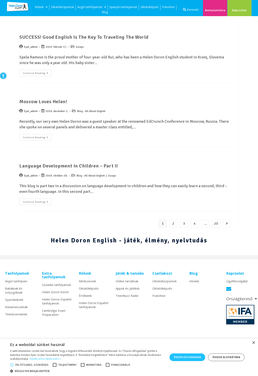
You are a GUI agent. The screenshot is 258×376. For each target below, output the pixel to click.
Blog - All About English (91, 111)
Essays (80, 47)
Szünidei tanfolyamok (56, 285)
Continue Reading (37, 72)
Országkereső (241, 299)
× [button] (253, 342)
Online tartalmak (127, 281)
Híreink (194, 281)
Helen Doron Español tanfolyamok (56, 301)
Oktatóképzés (149, 7)
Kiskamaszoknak (16, 307)
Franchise (168, 7)
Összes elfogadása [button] (187, 357)
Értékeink (85, 296)
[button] (3, 76)
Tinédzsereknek (16, 314)
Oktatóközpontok (62, 7)
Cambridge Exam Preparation (54, 312)
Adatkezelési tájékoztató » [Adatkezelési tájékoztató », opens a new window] (45, 358)
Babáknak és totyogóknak (13, 290)
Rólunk (41, 7)
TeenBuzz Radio (127, 296)
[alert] (129, 357)
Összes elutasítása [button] (226, 357)
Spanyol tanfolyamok (123, 7)
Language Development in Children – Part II (68, 166)
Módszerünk (87, 281)
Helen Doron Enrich (55, 292)
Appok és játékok (127, 288)
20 (216, 223)
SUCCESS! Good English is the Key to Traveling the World (84, 37)
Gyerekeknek (14, 300)
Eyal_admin (31, 47)
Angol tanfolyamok (91, 7)
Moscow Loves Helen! (43, 102)
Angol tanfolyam (16, 281)
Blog (105, 12)
